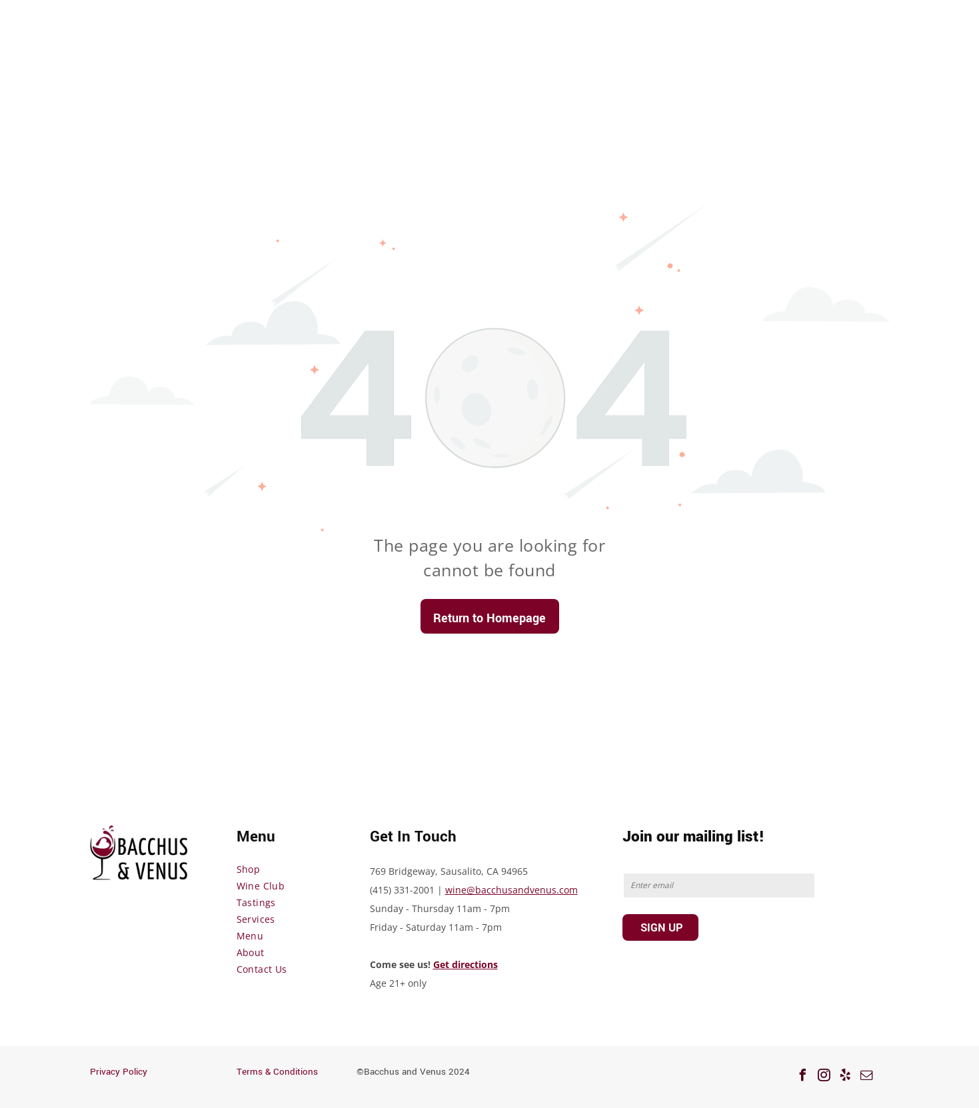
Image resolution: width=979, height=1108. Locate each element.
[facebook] (803, 1077)
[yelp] (845, 1077)
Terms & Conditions (277, 1071)
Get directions (465, 964)
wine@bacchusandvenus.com (511, 889)
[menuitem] (290, 869)
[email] (867, 1077)
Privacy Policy (118, 1071)
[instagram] (824, 1077)
